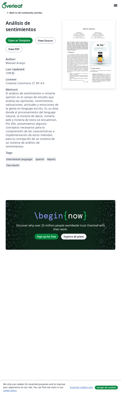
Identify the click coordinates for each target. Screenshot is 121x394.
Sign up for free (46, 236)
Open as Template (19, 40)
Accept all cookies (106, 387)
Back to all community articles (24, 12)
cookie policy (9, 390)
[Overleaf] (12, 5)
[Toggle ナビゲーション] (115, 5)
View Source (45, 40)
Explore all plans (74, 236)
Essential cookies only (81, 387)
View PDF (14, 49)
